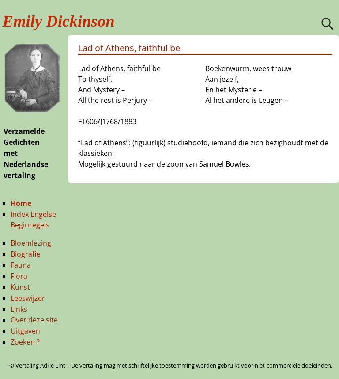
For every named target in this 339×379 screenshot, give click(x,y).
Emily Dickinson (59, 21)
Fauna (21, 265)
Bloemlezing (31, 243)
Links (19, 309)
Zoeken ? (25, 342)
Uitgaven (25, 331)
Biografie (25, 254)
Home (21, 203)
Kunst (20, 287)
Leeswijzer (28, 298)
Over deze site (34, 320)
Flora (19, 276)
